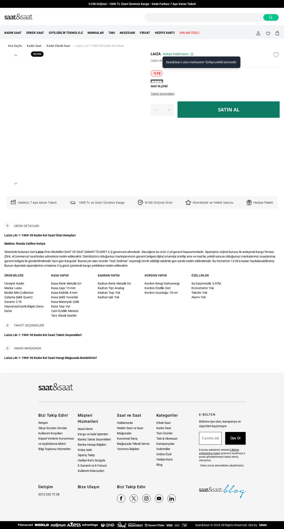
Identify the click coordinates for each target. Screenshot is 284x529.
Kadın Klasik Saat (58, 46)
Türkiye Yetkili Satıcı (178, 54)
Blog (159, 464)
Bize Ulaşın (89, 487)
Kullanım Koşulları (50, 433)
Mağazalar (124, 433)
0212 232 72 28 (48, 494)
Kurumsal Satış (127, 438)
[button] (15, 55)
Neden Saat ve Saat (130, 428)
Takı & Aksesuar (167, 438)
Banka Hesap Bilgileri (92, 444)
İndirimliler (163, 449)
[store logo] (18, 17)
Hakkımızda (125, 423)
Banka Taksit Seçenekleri (94, 439)
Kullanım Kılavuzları (91, 471)
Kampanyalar (165, 443)
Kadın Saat (34, 46)
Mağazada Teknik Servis (133, 443)
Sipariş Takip (86, 455)
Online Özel (163, 454)
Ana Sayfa (15, 46)
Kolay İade (85, 450)
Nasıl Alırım (85, 429)
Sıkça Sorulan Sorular (52, 428)
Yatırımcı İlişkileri (128, 449)
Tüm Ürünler (164, 433)
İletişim (43, 423)
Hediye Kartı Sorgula (91, 460)
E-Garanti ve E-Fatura (92, 465)
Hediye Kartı (164, 459)
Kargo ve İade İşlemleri (93, 434)
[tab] (21, 226)
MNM (263, 525)
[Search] (271, 17)
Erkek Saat (163, 423)
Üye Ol (235, 438)
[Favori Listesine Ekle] (276, 54)
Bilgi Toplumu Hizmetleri (54, 449)
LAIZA (156, 54)
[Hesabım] (258, 33)
